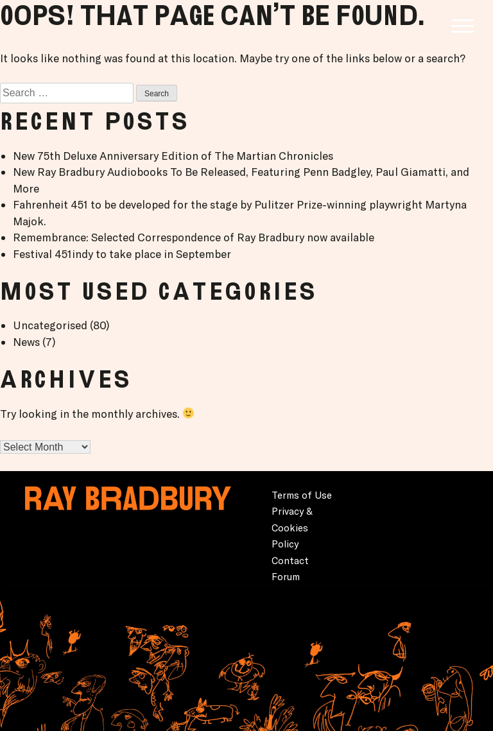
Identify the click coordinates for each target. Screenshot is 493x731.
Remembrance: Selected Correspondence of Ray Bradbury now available (193, 237)
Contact (290, 561)
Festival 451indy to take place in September (122, 254)
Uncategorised (50, 325)
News (26, 341)
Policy (285, 544)
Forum (286, 577)
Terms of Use (302, 495)
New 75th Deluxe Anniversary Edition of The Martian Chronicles (173, 155)
